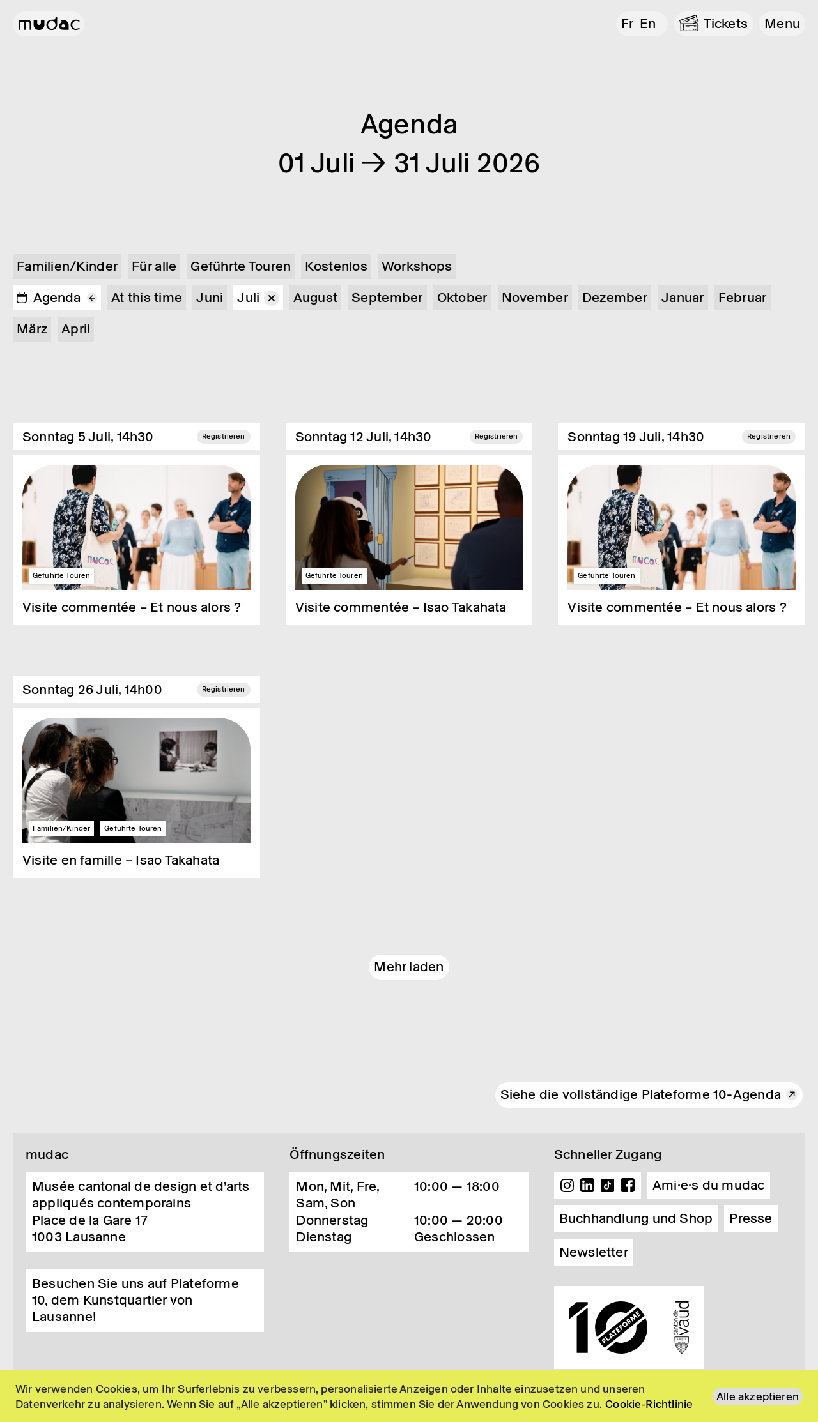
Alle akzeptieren (757, 1396)
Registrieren (223, 436)
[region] (409, 1396)
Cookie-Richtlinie (649, 1404)
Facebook (628, 1185)
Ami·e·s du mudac (708, 1185)
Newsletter (593, 1252)
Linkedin (587, 1185)
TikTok (608, 1185)
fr (627, 23)
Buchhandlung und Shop (636, 1218)
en (648, 23)
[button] (782, 23)
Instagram (567, 1185)
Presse (750, 1218)
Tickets (726, 23)
